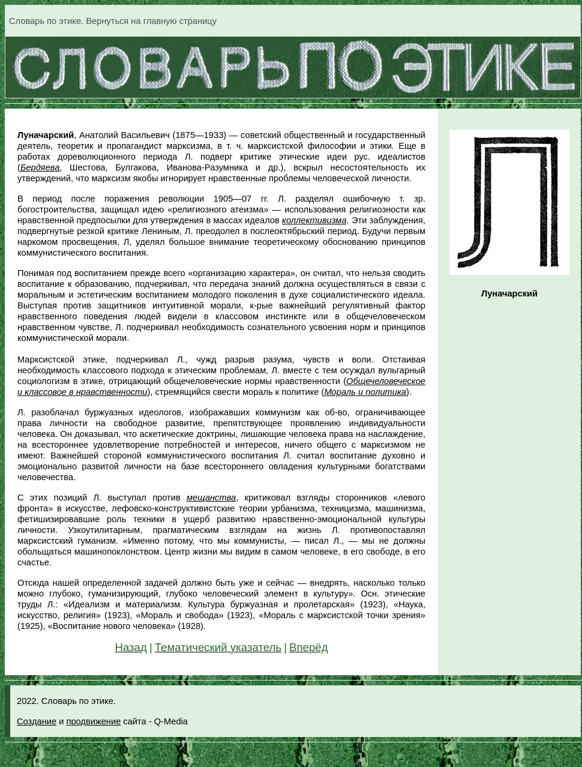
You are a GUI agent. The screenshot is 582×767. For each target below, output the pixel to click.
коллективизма (314, 220)
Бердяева (39, 167)
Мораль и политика (365, 392)
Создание (36, 721)
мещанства (211, 497)
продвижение (93, 721)
